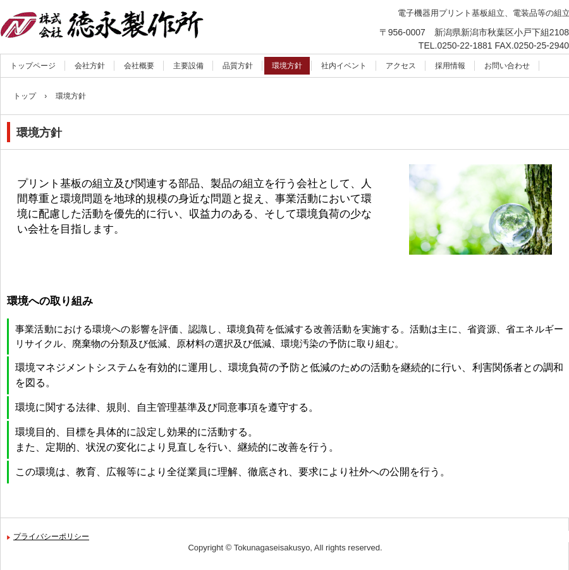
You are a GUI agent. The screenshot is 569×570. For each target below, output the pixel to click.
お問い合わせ (507, 65)
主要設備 (188, 65)
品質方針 (238, 65)
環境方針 (287, 65)
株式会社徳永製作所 (127, 29)
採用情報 (450, 65)
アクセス (401, 65)
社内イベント (344, 65)
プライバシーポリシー (51, 536)
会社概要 (139, 65)
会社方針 (90, 65)
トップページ (33, 65)
